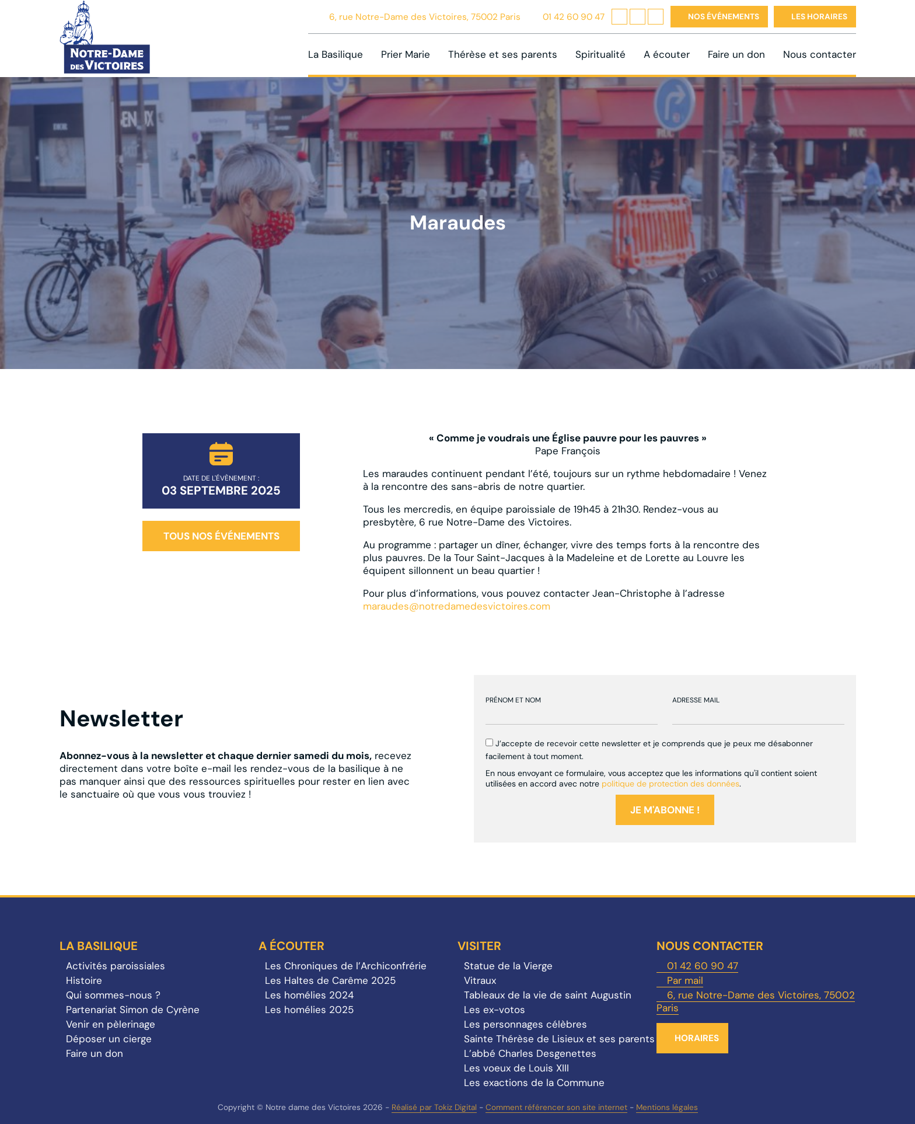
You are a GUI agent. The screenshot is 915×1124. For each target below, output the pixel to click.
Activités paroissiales (115, 965)
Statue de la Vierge (508, 965)
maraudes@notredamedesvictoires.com (456, 606)
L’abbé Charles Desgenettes (530, 1053)
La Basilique (335, 54)
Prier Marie (405, 54)
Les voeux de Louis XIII (516, 1068)
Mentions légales (667, 1107)
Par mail (685, 980)
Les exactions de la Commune (534, 1082)
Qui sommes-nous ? (113, 995)
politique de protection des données (670, 783)
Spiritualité (600, 54)
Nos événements (723, 17)
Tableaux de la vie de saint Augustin (547, 995)
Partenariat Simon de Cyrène (133, 1009)
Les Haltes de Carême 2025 (330, 980)
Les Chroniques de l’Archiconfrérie (346, 965)
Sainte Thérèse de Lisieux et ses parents (559, 1038)
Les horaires (819, 17)
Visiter (479, 946)
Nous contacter (819, 54)
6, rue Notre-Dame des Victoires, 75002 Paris (425, 17)
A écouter (667, 54)
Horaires (697, 1038)
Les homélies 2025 (309, 1009)
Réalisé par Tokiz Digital (434, 1107)
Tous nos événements (221, 536)
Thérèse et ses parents (502, 54)
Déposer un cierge (109, 1038)
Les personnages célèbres (525, 1024)
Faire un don (736, 54)
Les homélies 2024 (309, 995)
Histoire (84, 980)
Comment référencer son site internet (556, 1107)
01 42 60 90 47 (574, 17)
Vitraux (480, 980)
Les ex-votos (494, 1009)
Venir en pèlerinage (110, 1024)
